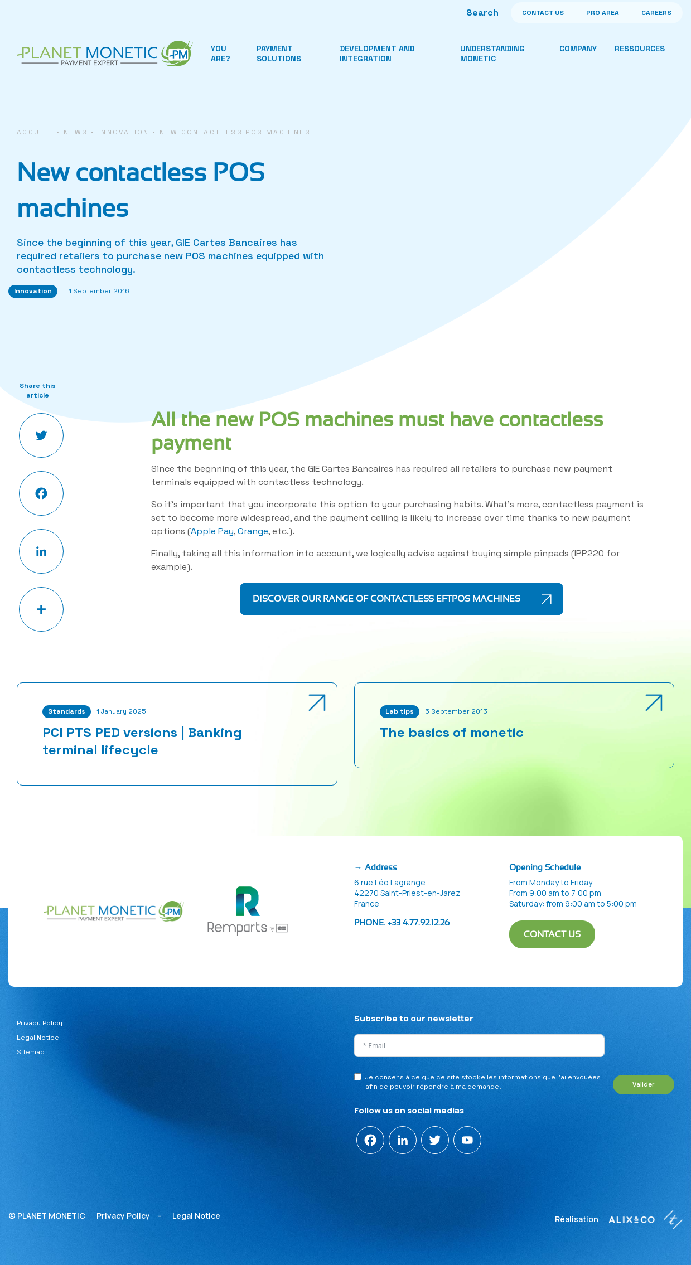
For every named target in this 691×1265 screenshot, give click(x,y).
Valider (643, 1084)
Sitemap (31, 1052)
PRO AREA (602, 12)
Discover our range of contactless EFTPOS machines (386, 599)
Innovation (123, 132)
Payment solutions (279, 53)
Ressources (640, 48)
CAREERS (656, 12)
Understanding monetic (492, 53)
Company (578, 48)
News (76, 132)
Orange (253, 531)
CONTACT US (543, 12)
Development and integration (377, 53)
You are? (220, 53)
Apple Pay (212, 531)
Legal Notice (38, 1037)
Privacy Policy (39, 1023)
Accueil (35, 132)
